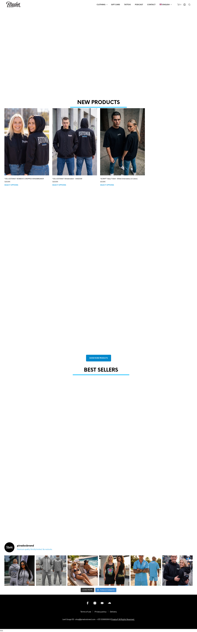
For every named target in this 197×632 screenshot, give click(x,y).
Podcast (139, 5)
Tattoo (127, 5)
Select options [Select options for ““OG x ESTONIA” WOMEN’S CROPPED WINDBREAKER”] (11, 185)
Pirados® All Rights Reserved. (123, 619)
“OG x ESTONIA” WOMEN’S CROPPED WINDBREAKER (24, 179)
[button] (179, 4)
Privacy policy (100, 611)
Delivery (113, 611)
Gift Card (115, 5)
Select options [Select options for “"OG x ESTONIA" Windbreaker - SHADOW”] (60, 182)
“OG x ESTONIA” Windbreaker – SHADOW (68, 176)
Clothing (101, 5)
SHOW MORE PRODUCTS (98, 358)
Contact (151, 5)
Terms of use (85, 611)
